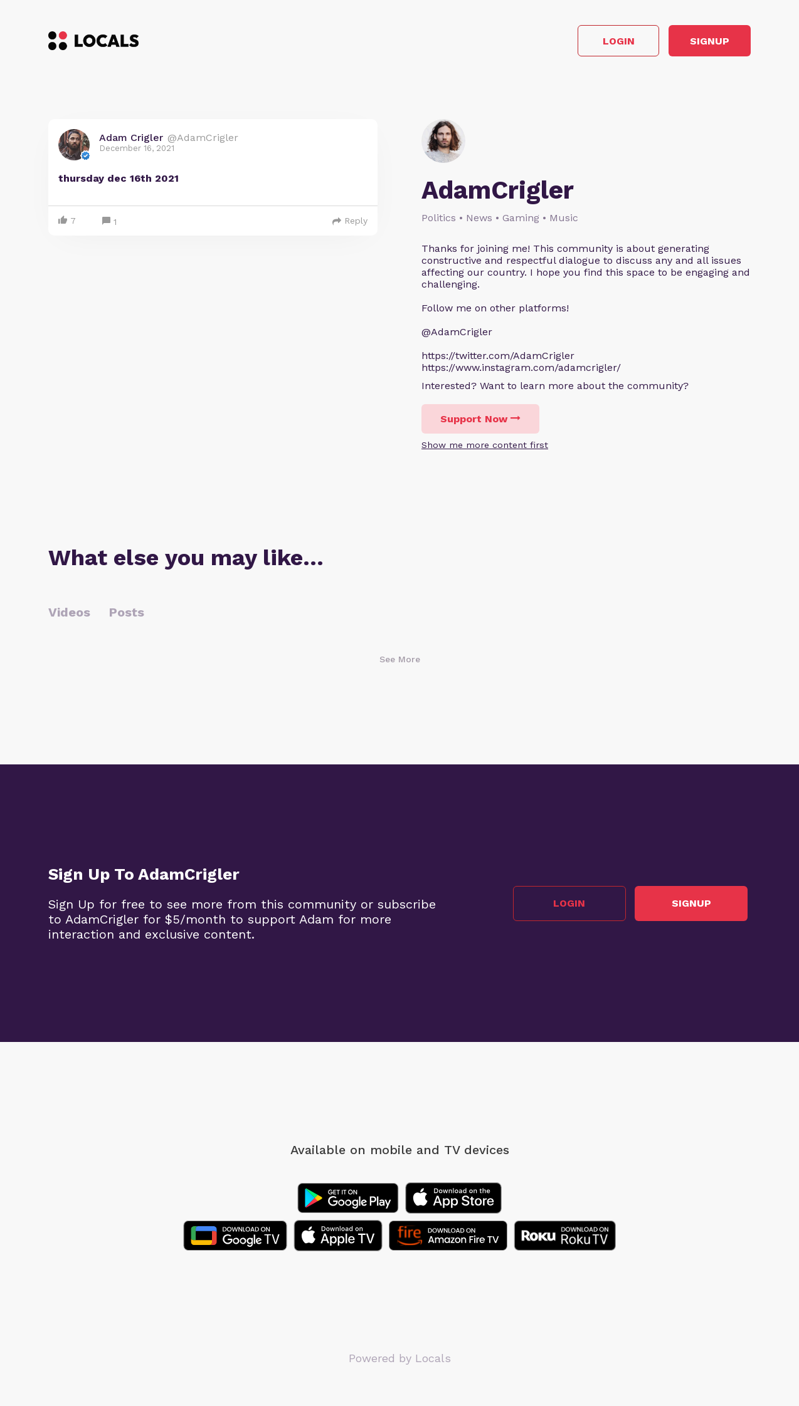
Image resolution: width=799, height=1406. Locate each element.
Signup (694, 43)
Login (572, 43)
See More (399, 663)
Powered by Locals (400, 1361)
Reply (350, 224)
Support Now (480, 423)
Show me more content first (484, 449)
